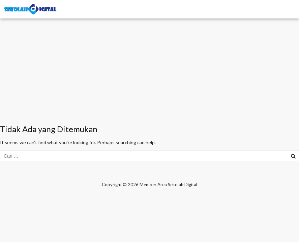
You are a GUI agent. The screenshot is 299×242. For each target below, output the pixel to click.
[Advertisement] (149, 74)
